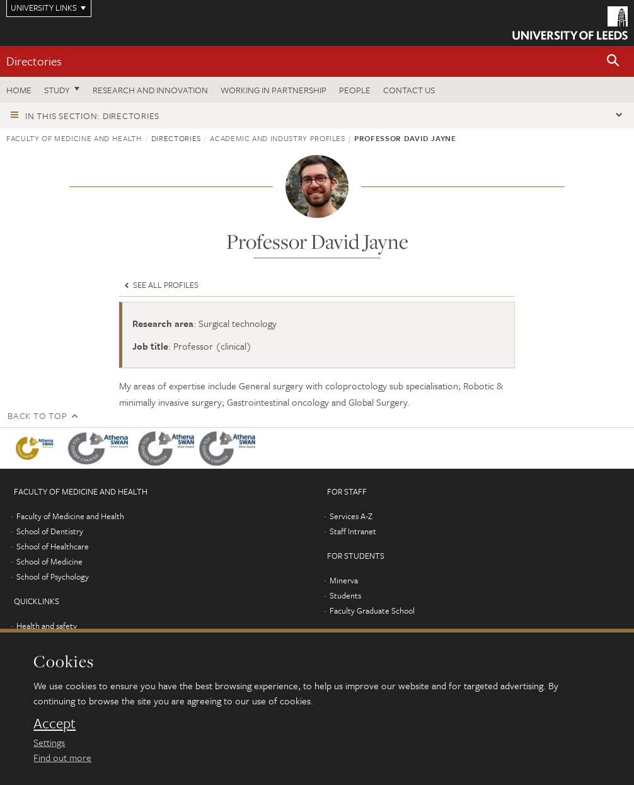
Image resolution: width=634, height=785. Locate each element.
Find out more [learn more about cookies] (62, 757)
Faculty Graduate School (372, 610)
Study (57, 89)
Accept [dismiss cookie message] (54, 723)
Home (19, 89)
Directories (34, 60)
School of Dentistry (49, 531)
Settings (49, 742)
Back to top (37, 415)
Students (345, 595)
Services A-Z (351, 516)
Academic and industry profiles (277, 138)
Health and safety (46, 625)
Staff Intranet (353, 531)
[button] (613, 61)
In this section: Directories (92, 115)
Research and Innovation (150, 89)
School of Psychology (52, 576)
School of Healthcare (52, 546)
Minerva (344, 580)
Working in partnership (273, 89)
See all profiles (160, 284)
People (355, 89)
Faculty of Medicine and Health (74, 138)
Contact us (409, 89)
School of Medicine (49, 561)
